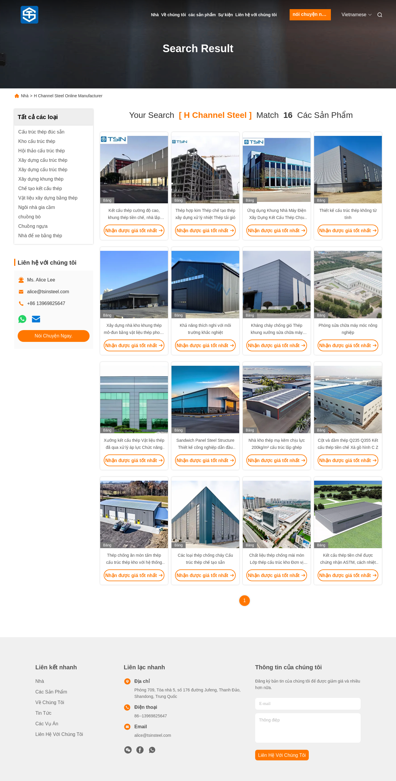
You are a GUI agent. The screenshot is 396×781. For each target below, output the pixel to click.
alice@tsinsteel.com (48, 291)
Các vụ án (46, 723)
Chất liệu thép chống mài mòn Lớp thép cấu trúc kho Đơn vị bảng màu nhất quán (276, 562)
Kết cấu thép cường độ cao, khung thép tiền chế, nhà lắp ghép (134, 217)
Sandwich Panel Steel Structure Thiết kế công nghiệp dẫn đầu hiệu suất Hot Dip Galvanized (205, 447)
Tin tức (43, 713)
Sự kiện (225, 14)
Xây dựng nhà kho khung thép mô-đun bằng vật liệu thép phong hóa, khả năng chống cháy (134, 332)
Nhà (155, 14)
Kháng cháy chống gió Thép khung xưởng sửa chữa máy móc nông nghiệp (277, 332)
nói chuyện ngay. (312, 14)
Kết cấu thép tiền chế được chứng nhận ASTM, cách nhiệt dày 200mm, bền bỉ (348, 562)
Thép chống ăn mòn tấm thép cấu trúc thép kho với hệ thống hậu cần (134, 562)
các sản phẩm (202, 14)
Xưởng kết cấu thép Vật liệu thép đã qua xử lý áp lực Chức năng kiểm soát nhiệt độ (134, 447)
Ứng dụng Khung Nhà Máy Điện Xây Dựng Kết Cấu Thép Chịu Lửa (276, 217)
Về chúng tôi (173, 14)
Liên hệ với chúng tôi (256, 14)
